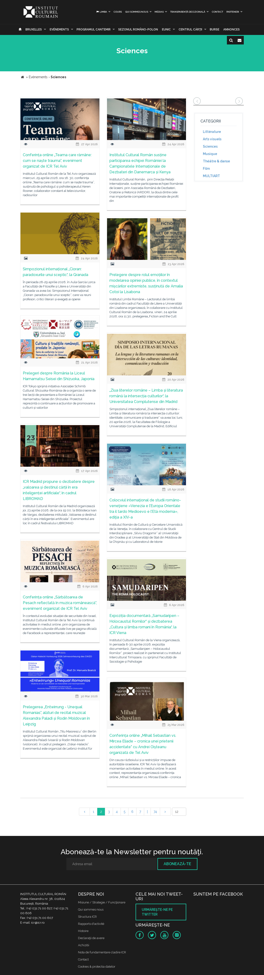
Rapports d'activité (91, 924)
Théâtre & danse (216, 161)
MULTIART (211, 176)
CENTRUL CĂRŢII (190, 29)
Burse (214, 29)
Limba (101, 11)
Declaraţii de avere (91, 938)
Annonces (231, 29)
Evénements (59, 29)
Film (206, 168)
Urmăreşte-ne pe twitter (157, 912)
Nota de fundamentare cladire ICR (102, 952)
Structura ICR (87, 916)
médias (159, 11)
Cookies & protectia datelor (96, 966)
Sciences (210, 146)
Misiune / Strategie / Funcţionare (101, 902)
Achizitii (83, 945)
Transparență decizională (187, 11)
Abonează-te (177, 864)
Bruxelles (33, 29)
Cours (117, 11)
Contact (217, 11)
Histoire (83, 931)
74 (155, 812)
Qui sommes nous (136, 11)
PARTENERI (232, 11)
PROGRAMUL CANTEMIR (94, 29)
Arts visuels (212, 139)
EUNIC (166, 29)
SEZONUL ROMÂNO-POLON (138, 29)
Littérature (212, 132)
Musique (210, 154)
